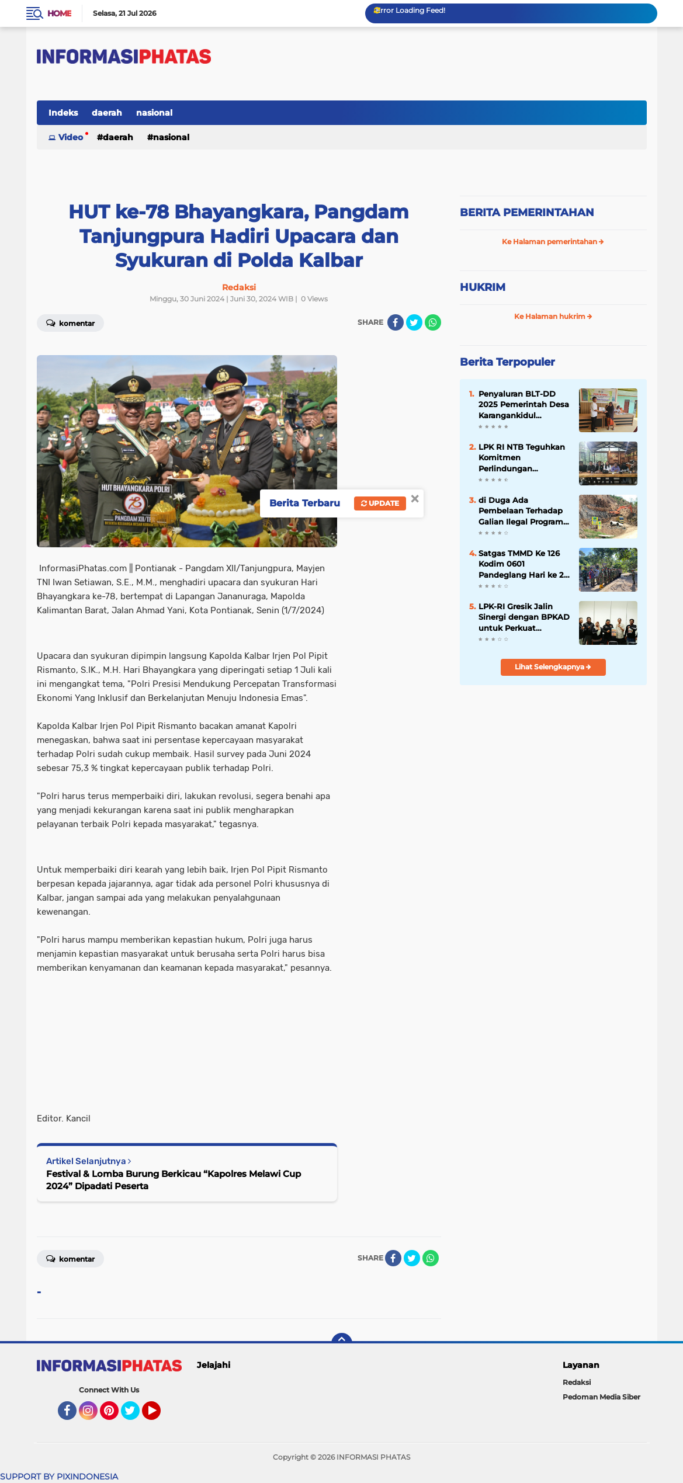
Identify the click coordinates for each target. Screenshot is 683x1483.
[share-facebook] (395, 322)
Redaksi (577, 1382)
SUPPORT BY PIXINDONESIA (59, 1476)
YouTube (159, 1415)
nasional (154, 112)
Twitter (135, 1415)
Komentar (70, 322)
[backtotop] (341, 1343)
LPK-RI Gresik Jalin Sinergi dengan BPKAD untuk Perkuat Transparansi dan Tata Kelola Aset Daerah (524, 617)
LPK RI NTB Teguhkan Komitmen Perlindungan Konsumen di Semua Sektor (522, 458)
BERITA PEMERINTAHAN (527, 212)
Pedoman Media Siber (601, 1396)
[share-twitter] (414, 322)
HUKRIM (482, 287)
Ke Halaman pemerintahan (553, 241)
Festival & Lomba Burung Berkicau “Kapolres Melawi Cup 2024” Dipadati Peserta (173, 1180)
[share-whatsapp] (433, 322)
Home (59, 13)
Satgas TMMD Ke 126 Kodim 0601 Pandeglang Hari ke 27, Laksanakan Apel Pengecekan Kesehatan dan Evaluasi (524, 564)
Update (380, 503)
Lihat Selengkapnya (553, 666)
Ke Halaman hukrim (553, 316)
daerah (107, 112)
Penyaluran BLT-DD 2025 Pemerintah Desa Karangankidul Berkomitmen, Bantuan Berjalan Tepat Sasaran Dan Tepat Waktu (524, 405)
